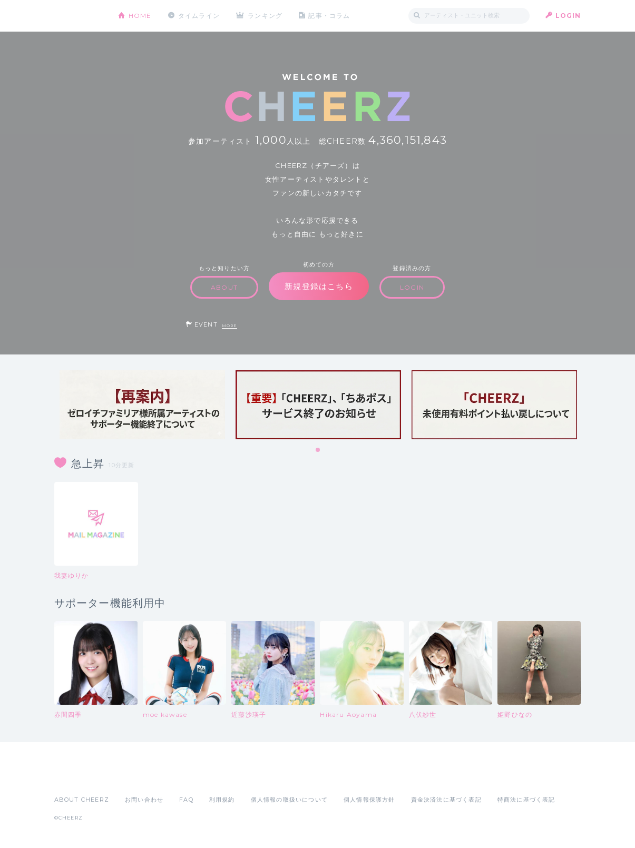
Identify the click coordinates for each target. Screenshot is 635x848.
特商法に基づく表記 (526, 799)
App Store (78, 776)
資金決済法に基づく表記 (446, 799)
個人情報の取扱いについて (289, 799)
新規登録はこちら (319, 286)
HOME (140, 15)
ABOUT (224, 287)
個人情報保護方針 (369, 799)
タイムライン (199, 15)
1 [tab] (318, 450)
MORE (229, 325)
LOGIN (568, 15)
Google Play (134, 776)
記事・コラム (329, 15)
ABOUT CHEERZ (81, 799)
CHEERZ (78, 16)
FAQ (186, 799)
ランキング (265, 15)
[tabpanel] (142, 404)
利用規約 (222, 799)
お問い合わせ (144, 799)
